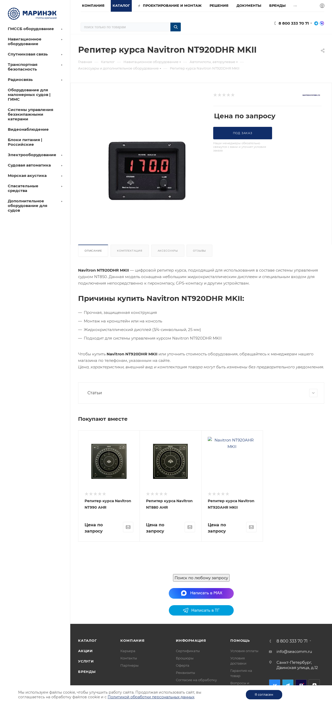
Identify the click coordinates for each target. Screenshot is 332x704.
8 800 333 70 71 (294, 23)
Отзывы (199, 250)
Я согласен (264, 694)
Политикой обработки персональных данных (151, 697)
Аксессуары (168, 250)
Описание (93, 250)
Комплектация (129, 250)
